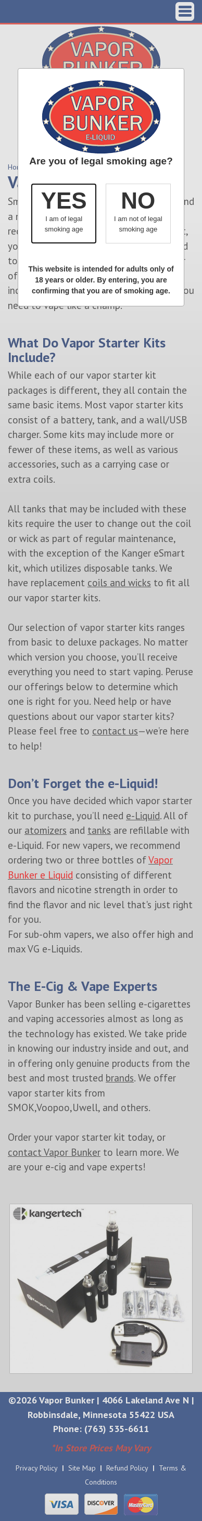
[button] (63, 213)
